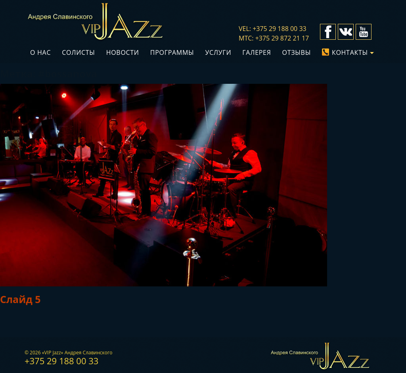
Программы (172, 52)
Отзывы (296, 52)
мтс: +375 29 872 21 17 (274, 38)
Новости (122, 52)
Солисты (78, 52)
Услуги (218, 52)
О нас (40, 52)
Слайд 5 (20, 299)
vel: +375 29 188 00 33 (272, 28)
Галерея (256, 52)
